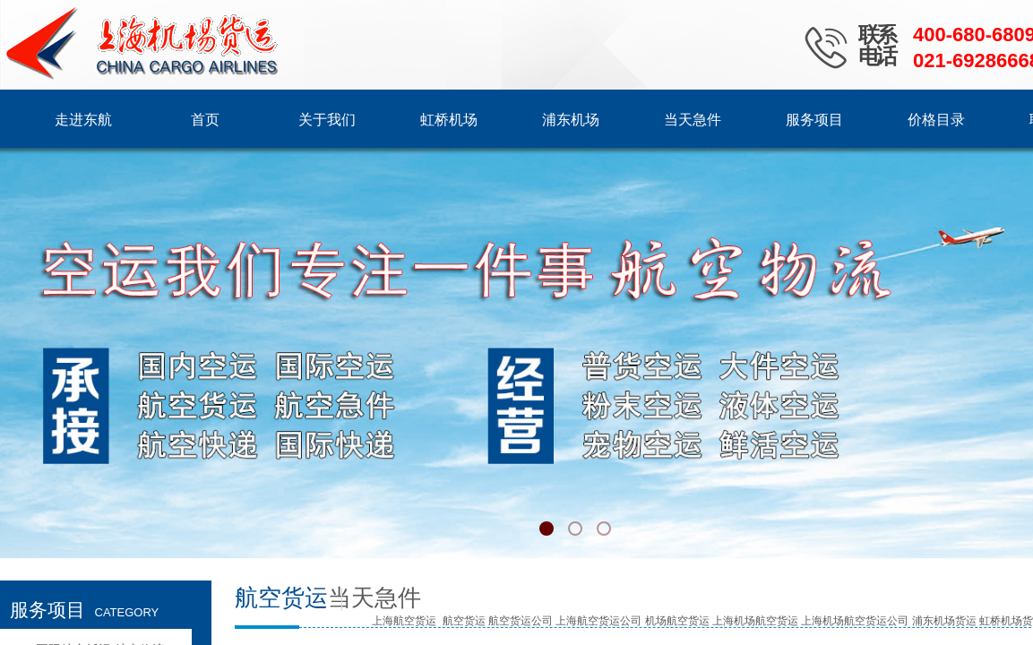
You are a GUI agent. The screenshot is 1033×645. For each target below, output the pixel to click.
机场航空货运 (677, 621)
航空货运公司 (520, 621)
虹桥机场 (449, 119)
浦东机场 (570, 119)
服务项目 (814, 119)
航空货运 (464, 621)
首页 (205, 119)
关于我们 (327, 119)
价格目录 (936, 119)
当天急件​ (374, 598)
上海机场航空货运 (755, 621)
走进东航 (83, 119)
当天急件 (692, 119)
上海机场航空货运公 (849, 621)
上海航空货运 (404, 621)
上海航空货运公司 (598, 621)
